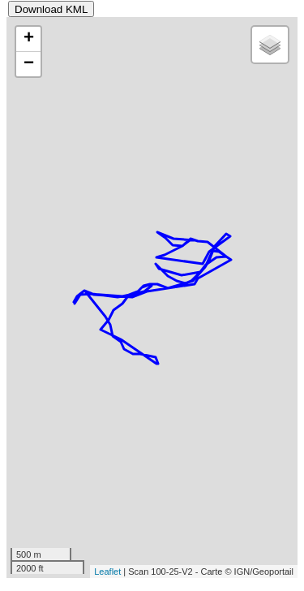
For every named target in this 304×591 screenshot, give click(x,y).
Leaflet (107, 571)
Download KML (51, 9)
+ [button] (29, 39)
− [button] (29, 64)
